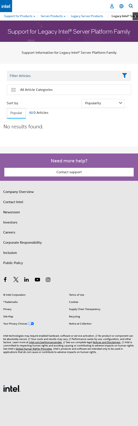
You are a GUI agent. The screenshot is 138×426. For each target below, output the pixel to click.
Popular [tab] (16, 113)
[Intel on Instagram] (48, 280)
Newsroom (11, 212)
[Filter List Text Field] (63, 76)
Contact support (69, 172)
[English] (121, 6)
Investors (10, 222)
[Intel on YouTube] (37, 280)
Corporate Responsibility (22, 242)
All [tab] (31, 113)
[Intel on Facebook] (5, 280)
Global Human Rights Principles (34, 348)
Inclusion (10, 253)
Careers (9, 232)
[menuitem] (52, 16)
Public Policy (13, 263)
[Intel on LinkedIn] (26, 280)
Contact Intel (13, 202)
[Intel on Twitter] (16, 280)
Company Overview (18, 192)
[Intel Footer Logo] (12, 388)
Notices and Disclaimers (106, 342)
